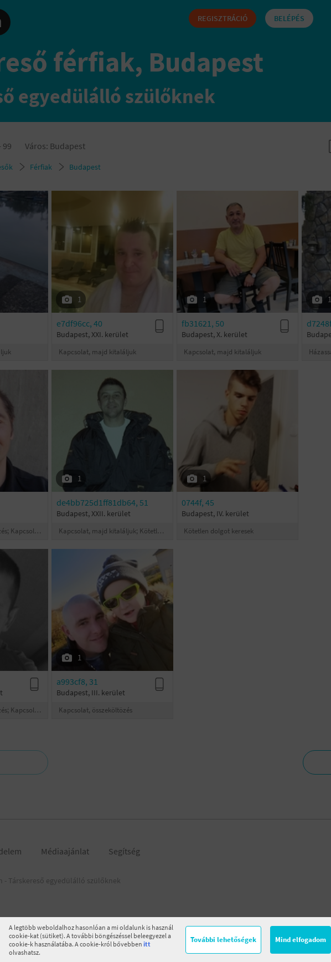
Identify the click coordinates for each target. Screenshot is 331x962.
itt (147, 944)
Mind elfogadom (300, 939)
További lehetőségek (223, 939)
